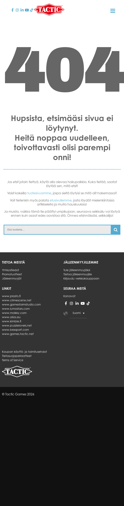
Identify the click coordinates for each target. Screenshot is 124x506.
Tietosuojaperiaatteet (17, 356)
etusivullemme (61, 200)
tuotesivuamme (39, 193)
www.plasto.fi (11, 296)
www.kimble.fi (11, 321)
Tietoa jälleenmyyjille (77, 274)
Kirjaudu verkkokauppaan (81, 278)
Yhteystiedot (10, 270)
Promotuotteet (12, 274)
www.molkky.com (14, 313)
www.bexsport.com (15, 329)
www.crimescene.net (16, 300)
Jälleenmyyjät (11, 278)
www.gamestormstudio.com (21, 304)
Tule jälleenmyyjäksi (76, 270)
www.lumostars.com (16, 308)
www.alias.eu (11, 317)
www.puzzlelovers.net (17, 325)
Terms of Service (12, 360)
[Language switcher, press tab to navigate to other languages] (78, 313)
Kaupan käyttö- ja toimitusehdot (24, 351)
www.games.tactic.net (18, 334)
